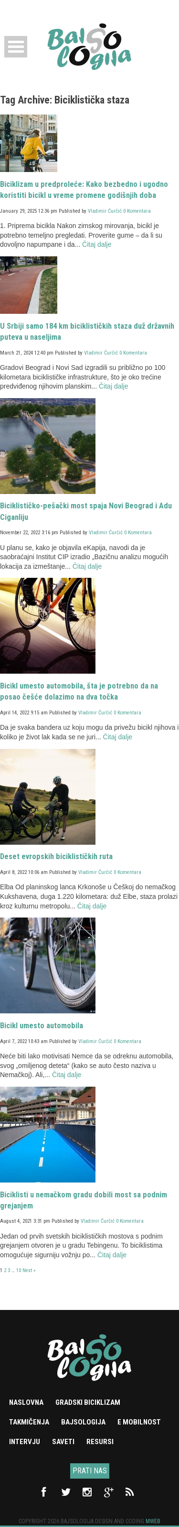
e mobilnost (139, 1422)
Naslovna (26, 1402)
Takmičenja (29, 1422)
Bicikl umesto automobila (41, 1025)
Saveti (63, 1441)
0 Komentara (137, 211)
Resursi (100, 1441)
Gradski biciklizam (87, 1402)
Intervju (24, 1441)
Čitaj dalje (96, 244)
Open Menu (15, 46)
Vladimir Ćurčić (105, 211)
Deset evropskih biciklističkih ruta (56, 856)
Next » (29, 1270)
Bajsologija (83, 1422)
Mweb (153, 1521)
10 (18, 1270)
